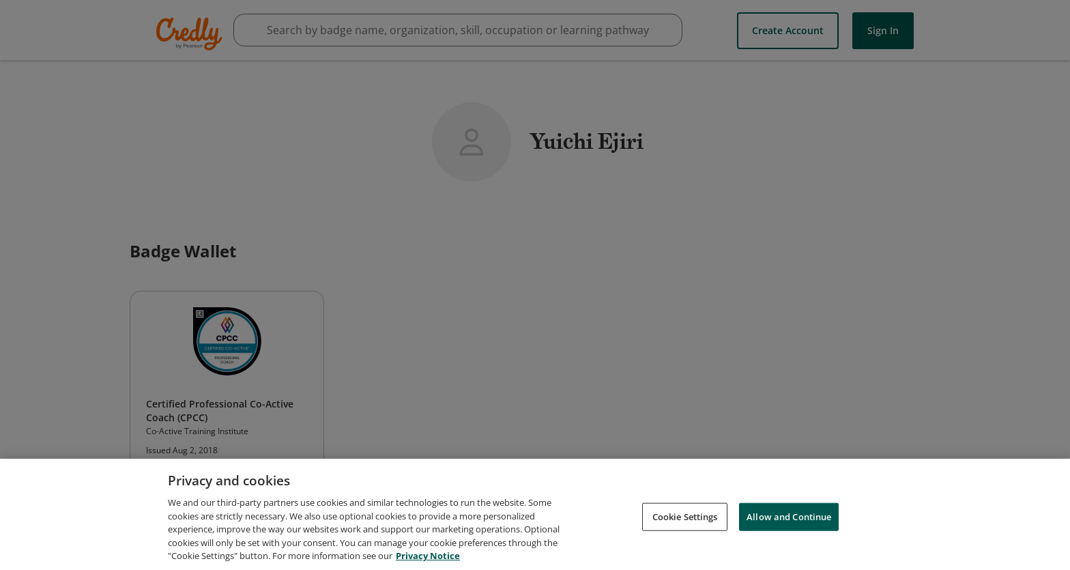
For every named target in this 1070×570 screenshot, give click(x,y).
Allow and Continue (789, 517)
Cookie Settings (685, 517)
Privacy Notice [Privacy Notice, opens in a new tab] (428, 556)
